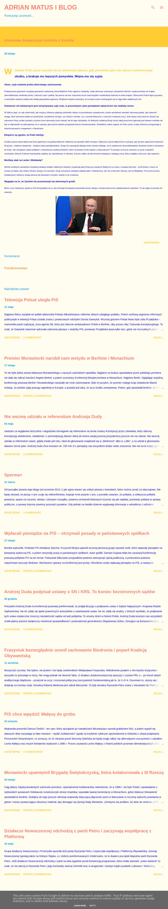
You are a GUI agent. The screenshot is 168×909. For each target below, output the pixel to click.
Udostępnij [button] (151, 242)
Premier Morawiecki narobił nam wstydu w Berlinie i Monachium (69, 358)
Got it (93, 906)
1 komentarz (32, 337)
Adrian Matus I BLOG (40, 7)
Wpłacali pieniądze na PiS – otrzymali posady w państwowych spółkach (76, 533)
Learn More (80, 906)
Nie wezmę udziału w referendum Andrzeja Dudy (53, 416)
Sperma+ (13, 475)
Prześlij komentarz (16, 268)
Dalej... (158, 337)
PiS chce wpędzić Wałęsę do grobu (39, 714)
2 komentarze (33, 454)
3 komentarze (33, 629)
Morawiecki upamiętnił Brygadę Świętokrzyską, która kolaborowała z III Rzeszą (84, 772)
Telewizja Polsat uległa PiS (31, 299)
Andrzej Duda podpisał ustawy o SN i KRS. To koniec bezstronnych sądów (79, 591)
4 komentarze (33, 751)
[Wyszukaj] (153, 6)
